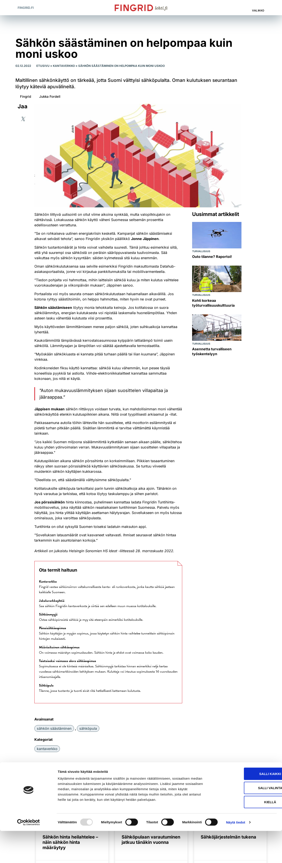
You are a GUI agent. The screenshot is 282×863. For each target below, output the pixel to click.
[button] (240, 7)
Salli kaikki (245, 806)
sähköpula (88, 728)
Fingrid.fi (26, 7)
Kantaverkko (64, 66)
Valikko (258, 10)
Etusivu (43, 66)
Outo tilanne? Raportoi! (212, 256)
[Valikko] (258, 5)
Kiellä (245, 834)
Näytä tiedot (235, 854)
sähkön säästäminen (54, 728)
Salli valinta (245, 820)
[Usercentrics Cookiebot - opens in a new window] (28, 854)
